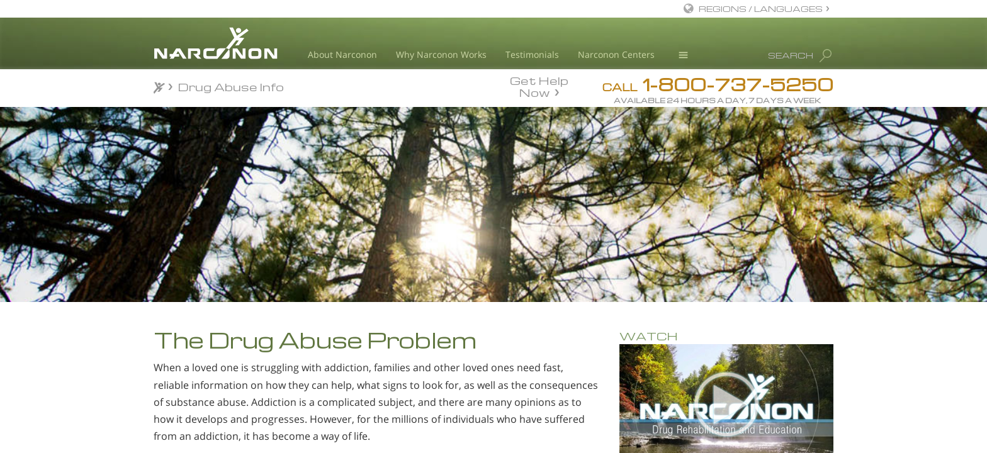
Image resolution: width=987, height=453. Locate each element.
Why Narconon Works (441, 54)
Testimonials (532, 54)
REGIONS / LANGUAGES (761, 8)
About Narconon (342, 54)
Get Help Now (539, 85)
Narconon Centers (616, 54)
